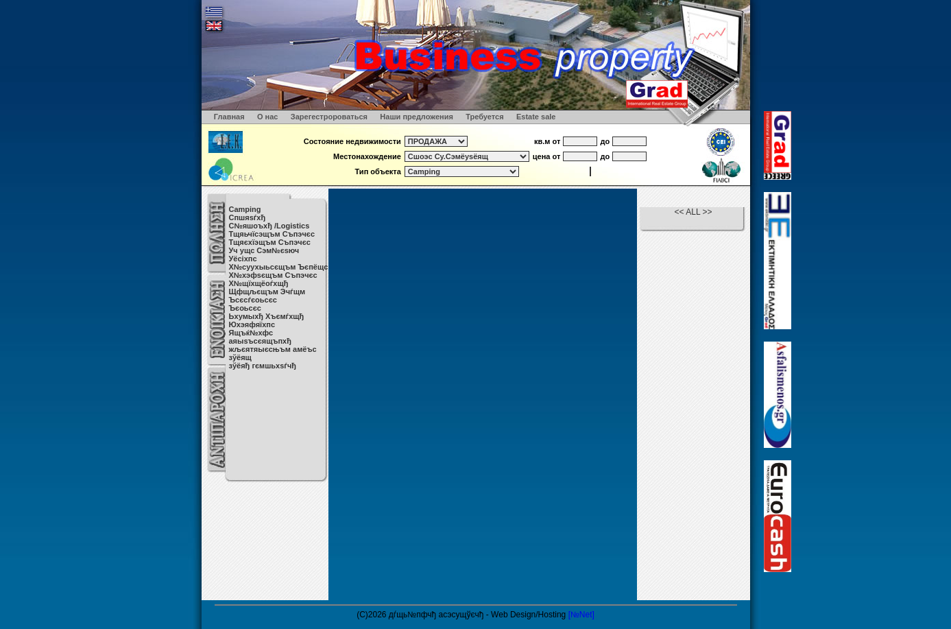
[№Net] (581, 614)
